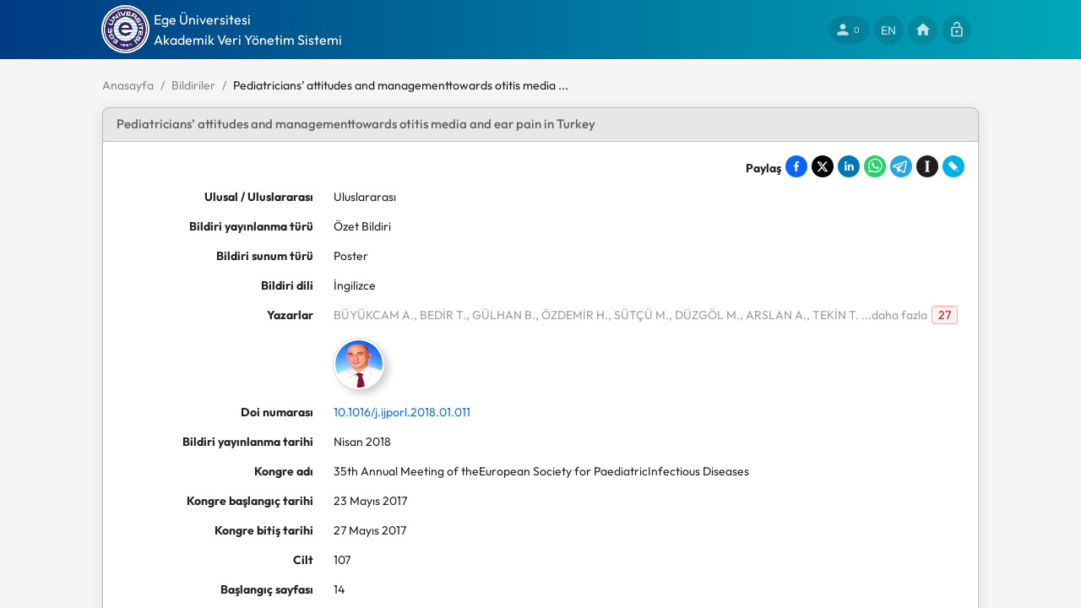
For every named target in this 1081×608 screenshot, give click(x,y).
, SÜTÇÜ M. (638, 315)
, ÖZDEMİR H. (571, 315)
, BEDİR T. (440, 315)
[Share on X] (823, 166)
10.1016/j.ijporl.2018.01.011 (402, 412)
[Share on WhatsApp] (875, 166)
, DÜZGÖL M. (704, 315)
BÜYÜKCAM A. (374, 315)
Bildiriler (193, 85)
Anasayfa (128, 85)
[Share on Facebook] (796, 166)
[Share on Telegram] (901, 166)
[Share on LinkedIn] (849, 166)
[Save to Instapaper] (927, 166)
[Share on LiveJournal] (953, 166)
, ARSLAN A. (773, 315)
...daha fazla (893, 315)
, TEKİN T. (833, 315)
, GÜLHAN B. (500, 315)
